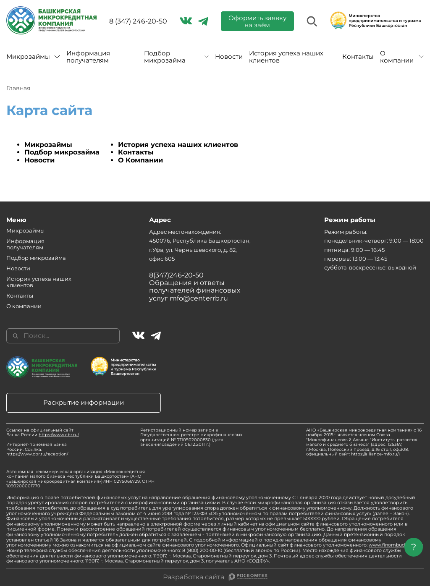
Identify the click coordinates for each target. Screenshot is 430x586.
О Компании (140, 160)
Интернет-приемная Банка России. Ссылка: (37, 449)
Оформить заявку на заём (257, 21)
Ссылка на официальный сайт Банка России (42, 432)
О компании (397, 57)
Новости (229, 56)
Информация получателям (88, 57)
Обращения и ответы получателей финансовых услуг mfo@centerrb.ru (194, 290)
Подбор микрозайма (165, 57)
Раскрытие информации (83, 402)
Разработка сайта (193, 577)
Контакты (358, 56)
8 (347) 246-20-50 (138, 21)
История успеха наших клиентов (286, 57)
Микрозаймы (28, 56)
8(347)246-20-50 (176, 275)
